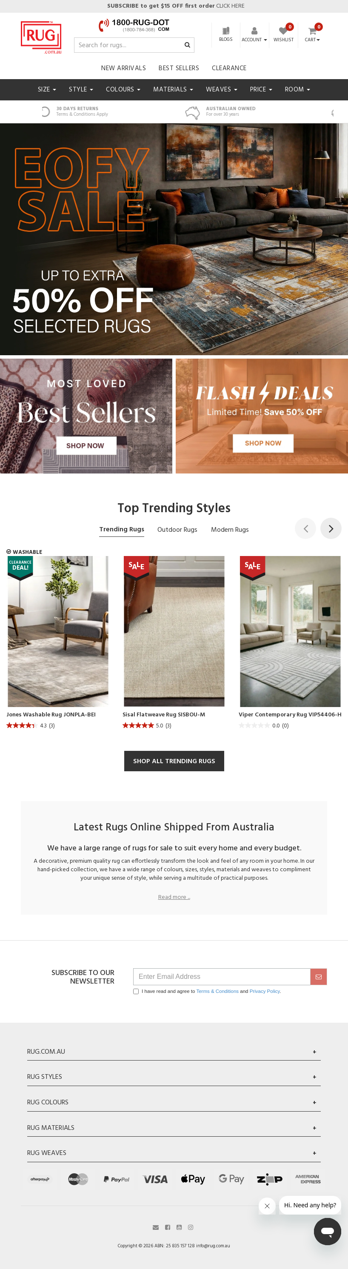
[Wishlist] (283, 36)
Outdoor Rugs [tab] (177, 530)
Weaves (221, 90)
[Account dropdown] (254, 40)
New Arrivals (123, 68)
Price (261, 90)
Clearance (229, 68)
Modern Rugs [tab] (230, 530)
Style (81, 90)
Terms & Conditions (217, 991)
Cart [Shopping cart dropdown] (312, 40)
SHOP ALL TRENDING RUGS (174, 761)
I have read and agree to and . (207, 991)
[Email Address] (222, 976)
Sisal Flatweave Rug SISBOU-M (164, 715)
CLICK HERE (175, 6)
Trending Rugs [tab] (121, 529)
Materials (173, 90)
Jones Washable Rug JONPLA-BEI (51, 715)
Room (298, 90)
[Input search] (134, 45)
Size (47, 90)
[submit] (318, 976)
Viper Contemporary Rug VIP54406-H (290, 715)
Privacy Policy (265, 991)
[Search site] (187, 45)
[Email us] (156, 1226)
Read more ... (174, 897)
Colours (123, 90)
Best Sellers (179, 68)
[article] (58, 645)
